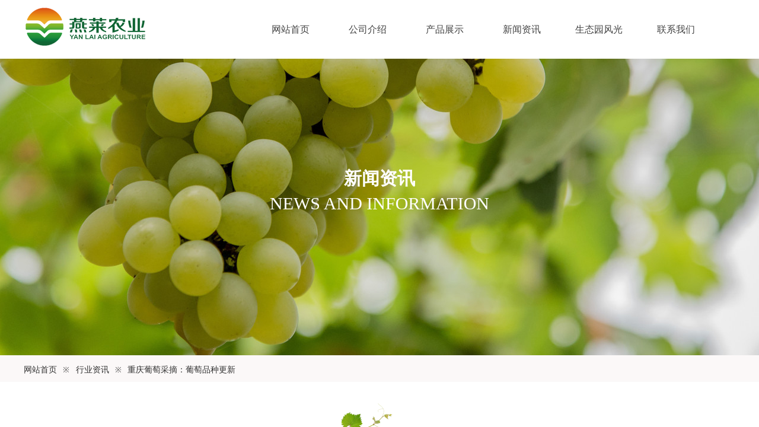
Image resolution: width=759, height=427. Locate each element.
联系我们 (676, 29)
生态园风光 (599, 29)
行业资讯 (92, 369)
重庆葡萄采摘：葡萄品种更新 (181, 369)
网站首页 (291, 29)
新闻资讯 (522, 29)
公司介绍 (368, 29)
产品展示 (445, 29)
